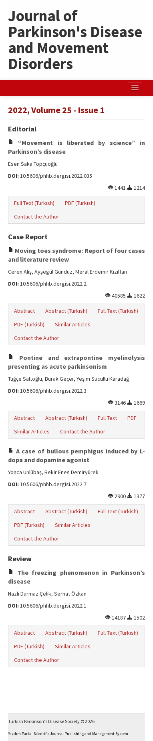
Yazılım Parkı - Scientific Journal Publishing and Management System (68, 733)
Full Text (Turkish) (34, 203)
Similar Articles (73, 324)
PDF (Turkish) (80, 203)
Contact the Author (36, 216)
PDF (132, 417)
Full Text (107, 417)
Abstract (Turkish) (66, 310)
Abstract (24, 310)
